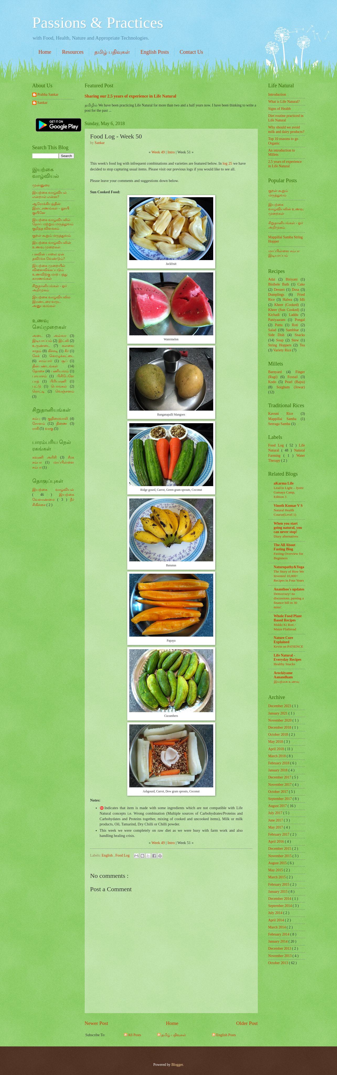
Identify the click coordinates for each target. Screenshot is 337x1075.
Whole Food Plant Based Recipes (288, 618)
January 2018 (278, 770)
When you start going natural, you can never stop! (288, 528)
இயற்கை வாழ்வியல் (53, 490)
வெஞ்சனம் (64, 391)
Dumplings (276, 295)
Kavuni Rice (280, 414)
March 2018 (277, 756)
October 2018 (278, 735)
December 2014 (280, 899)
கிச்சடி (53, 351)
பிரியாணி (58, 381)
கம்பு (36, 419)
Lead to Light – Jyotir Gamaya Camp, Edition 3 (289, 492)
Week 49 (158, 152)
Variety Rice (282, 350)
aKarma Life (284, 483)
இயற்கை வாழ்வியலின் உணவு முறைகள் (51, 245)
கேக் (36, 356)
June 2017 (276, 820)
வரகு (49, 429)
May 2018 (276, 742)
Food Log (123, 855)
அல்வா (60, 336)
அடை (37, 336)
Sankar (42, 103)
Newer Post (96, 1023)
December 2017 (280, 777)
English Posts (155, 52)
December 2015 (280, 849)
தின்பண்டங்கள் (45, 366)
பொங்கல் (59, 386)
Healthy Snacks (284, 664)
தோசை (38, 371)
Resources (72, 52)
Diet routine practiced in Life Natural (285, 118)
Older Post (247, 1023)
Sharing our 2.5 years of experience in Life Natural (130, 96)
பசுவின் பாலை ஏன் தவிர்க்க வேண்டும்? (48, 256)
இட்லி (63, 341)
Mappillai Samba (282, 419)
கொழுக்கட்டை (61, 356)
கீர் (67, 351)
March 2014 (277, 927)
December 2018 (280, 727)
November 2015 (280, 856)
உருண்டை (41, 346)
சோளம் (38, 424)
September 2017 (280, 799)
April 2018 (276, 749)
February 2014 (279, 934)
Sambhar (292, 330)
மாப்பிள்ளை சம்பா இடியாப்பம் (283, 253)
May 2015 (276, 870)
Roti (295, 325)
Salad (272, 330)
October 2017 (278, 792)
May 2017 (276, 827)
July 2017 (275, 813)
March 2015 (277, 877)
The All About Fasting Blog (285, 547)
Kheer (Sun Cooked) (283, 310)
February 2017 (279, 834)
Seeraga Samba (279, 424)
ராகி (35, 429)
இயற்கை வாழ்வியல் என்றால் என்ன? (49, 195)
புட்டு (36, 386)
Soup (279, 340)
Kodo (272, 382)
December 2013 (280, 948)
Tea (302, 345)
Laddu (293, 315)
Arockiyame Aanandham (283, 675)
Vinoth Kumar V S (288, 506)
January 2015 (278, 892)
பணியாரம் (60, 371)
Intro (171, 152)
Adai (271, 279)
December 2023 (280, 706)
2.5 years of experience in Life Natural (285, 164)
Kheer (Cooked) (286, 305)
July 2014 (275, 913)
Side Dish (276, 335)
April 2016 (276, 841)
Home (45, 52)
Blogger (177, 1065)
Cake (301, 284)
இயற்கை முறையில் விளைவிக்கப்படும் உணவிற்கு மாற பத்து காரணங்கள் (50, 272)
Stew (295, 340)
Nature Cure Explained (283, 640)
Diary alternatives (286, 536)
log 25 (227, 163)
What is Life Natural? (284, 102)
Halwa (287, 300)
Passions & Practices (97, 22)
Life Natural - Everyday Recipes (287, 657)
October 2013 (278, 963)
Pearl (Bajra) (295, 382)
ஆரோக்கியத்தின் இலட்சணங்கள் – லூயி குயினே (50, 208)
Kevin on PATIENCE (288, 646)
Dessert (279, 290)
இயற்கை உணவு (286, 682)
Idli (302, 300)
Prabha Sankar (48, 94)
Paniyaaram (276, 320)
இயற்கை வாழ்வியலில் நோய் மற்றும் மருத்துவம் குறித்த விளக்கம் (53, 224)
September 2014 (280, 906)
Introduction (277, 94)
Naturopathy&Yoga (289, 567)
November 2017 (280, 785)
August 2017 (278, 806)
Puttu (278, 325)
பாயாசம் (39, 376)
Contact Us (191, 52)
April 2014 (276, 920)
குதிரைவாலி (58, 419)
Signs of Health (279, 109)
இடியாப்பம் (42, 341)
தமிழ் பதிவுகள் (112, 52)
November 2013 (280, 956)
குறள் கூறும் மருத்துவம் (51, 236)
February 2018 (279, 763)
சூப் (64, 361)
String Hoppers (279, 345)
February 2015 (279, 884)
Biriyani (291, 279)
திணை (61, 424)
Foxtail (292, 377)
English (108, 855)
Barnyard (275, 372)
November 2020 (280, 720)
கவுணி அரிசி (44, 457)
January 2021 (278, 713)
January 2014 (278, 941)
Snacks (300, 335)
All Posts (132, 1035)
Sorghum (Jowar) (290, 387)
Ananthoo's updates (289, 589)
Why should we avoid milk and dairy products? (286, 129)
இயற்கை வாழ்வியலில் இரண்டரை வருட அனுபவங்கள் (51, 301)
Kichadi (274, 315)
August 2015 (278, 863)
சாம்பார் (45, 361)
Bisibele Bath (278, 284)
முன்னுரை (41, 185)
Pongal (300, 320)
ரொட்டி (38, 391)
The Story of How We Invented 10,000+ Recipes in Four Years (289, 575)
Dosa (295, 290)
